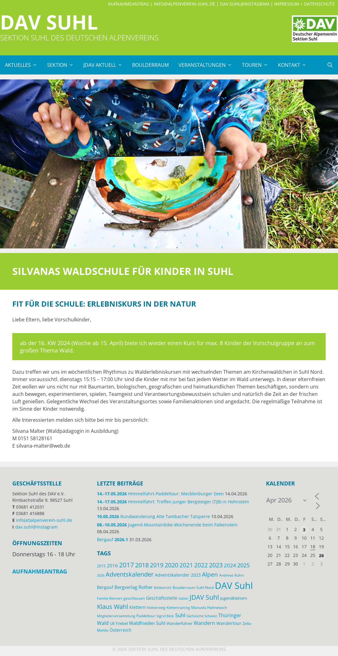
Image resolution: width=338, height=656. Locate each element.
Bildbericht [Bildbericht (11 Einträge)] (162, 588)
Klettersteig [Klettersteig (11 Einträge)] (156, 608)
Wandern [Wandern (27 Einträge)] (204, 623)
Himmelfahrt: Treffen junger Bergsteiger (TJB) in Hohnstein (173, 502)
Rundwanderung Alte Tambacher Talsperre (153, 516)
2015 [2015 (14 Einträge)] (101, 566)
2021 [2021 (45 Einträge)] (186, 565)
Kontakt (295, 64)
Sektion (62, 64)
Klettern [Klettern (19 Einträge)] (137, 607)
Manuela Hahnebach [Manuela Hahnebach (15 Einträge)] (209, 607)
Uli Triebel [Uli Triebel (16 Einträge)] (119, 623)
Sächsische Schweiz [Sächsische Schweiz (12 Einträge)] (202, 616)
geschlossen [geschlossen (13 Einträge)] (134, 598)
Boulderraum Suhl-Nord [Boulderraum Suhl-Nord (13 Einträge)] (193, 587)
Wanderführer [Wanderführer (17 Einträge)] (179, 623)
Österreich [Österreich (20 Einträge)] (120, 630)
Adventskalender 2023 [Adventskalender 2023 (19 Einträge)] (178, 575)
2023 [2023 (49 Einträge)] (216, 565)
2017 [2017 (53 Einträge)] (126, 565)
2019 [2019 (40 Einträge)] (156, 565)
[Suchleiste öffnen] (330, 64)
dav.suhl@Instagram (244, 4)
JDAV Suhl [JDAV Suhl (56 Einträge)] (204, 597)
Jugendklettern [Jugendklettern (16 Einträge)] (233, 598)
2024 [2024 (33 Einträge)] (230, 565)
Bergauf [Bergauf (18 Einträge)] (105, 587)
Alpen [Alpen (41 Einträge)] (210, 574)
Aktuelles (23, 64)
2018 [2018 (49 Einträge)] (142, 565)
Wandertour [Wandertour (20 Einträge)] (228, 623)
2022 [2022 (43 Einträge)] (201, 565)
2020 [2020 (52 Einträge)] (171, 565)
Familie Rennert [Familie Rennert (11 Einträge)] (109, 598)
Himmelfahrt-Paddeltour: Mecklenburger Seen (160, 494)
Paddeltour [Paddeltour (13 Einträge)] (145, 615)
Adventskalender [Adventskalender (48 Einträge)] (130, 574)
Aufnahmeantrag (128, 4)
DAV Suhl (49, 22)
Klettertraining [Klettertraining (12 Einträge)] (178, 607)
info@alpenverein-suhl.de (184, 4)
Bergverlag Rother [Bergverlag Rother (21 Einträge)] (134, 587)
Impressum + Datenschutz (304, 4)
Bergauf (112, 539)
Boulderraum (150, 65)
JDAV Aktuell (105, 64)
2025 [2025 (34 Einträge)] (243, 565)
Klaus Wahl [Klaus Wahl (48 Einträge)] (112, 606)
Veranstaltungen (208, 64)
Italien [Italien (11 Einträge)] (183, 598)
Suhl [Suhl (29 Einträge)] (180, 615)
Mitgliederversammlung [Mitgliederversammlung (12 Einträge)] (116, 616)
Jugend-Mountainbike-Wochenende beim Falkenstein (167, 525)
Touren (257, 64)
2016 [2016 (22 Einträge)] (112, 565)
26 (321, 555)
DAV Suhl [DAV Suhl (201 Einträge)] (234, 585)
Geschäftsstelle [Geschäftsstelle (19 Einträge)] (161, 598)
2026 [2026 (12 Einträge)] (100, 575)
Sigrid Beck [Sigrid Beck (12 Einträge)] (165, 616)
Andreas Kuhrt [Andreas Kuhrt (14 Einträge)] (231, 575)
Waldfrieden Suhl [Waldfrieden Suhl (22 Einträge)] (147, 623)
